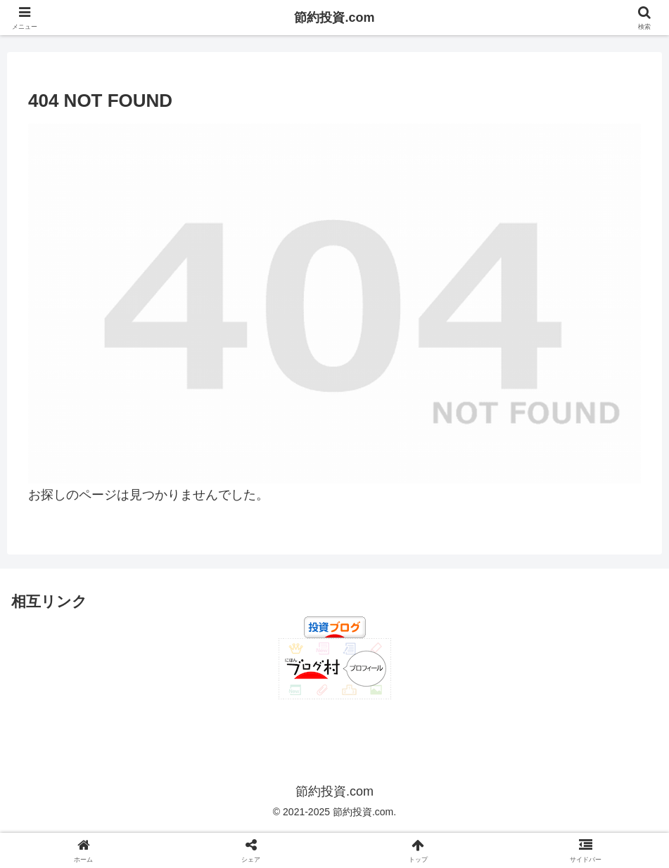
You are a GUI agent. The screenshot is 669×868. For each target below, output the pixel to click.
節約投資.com (334, 18)
